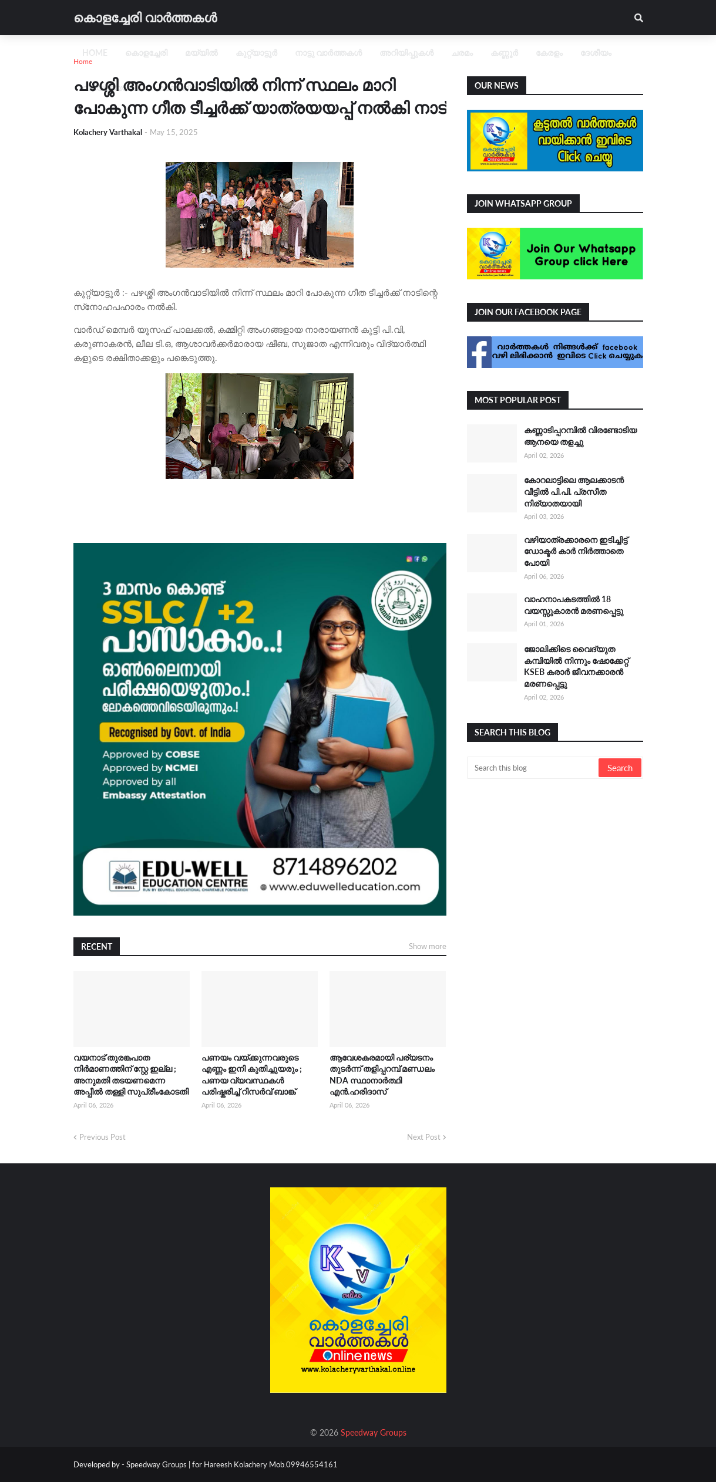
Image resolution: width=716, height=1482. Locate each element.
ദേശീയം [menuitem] (595, 53)
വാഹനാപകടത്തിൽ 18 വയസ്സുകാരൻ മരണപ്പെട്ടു (573, 605)
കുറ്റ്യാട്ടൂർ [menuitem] (256, 53)
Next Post (424, 1137)
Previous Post (102, 1137)
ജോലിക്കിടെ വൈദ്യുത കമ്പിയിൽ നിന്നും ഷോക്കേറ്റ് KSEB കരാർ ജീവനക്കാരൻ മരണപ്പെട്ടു (576, 666)
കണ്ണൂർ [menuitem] (504, 53)
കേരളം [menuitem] (549, 53)
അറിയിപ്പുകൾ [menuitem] (406, 53)
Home (82, 61)
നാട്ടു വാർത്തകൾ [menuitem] (328, 53)
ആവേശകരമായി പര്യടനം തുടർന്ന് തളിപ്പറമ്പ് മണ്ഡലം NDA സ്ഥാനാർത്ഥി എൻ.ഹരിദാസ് (382, 1074)
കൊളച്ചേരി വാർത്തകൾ (145, 17)
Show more (427, 946)
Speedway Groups (373, 1432)
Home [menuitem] (94, 53)
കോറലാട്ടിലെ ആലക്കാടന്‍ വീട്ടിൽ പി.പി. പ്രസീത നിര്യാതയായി (574, 491)
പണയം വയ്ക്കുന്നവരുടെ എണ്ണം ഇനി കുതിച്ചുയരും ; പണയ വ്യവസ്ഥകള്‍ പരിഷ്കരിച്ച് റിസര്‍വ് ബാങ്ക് (251, 1074)
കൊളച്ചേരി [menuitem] (146, 53)
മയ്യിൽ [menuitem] (201, 53)
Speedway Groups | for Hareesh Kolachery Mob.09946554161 (231, 1464)
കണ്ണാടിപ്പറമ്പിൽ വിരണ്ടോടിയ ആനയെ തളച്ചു (580, 436)
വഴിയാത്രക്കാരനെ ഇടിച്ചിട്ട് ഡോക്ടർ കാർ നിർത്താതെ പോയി (575, 551)
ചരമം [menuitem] (462, 53)
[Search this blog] (534, 767)
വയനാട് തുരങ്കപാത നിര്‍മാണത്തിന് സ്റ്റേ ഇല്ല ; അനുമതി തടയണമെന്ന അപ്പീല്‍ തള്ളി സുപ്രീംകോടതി (131, 1074)
